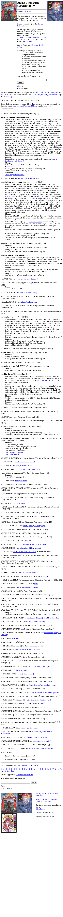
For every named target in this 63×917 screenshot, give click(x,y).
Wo (29, 11)
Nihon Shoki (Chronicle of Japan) (41, 748)
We (22, 11)
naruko (42, 704)
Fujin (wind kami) (20, 670)
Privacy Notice (41, 794)
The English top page (12, 454)
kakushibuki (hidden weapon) (30, 548)
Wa (18, 11)
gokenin (8, 196)
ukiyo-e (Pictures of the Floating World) (37, 700)
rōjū (38, 188)
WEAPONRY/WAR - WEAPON (24, 552)
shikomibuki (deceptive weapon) (34, 544)
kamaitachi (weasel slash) (27, 572)
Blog (10, 96)
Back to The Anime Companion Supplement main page (47, 800)
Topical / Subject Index (29, 765)
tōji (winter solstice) (27, 674)
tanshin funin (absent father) (37, 737)
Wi (26, 11)
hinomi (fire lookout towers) (27, 292)
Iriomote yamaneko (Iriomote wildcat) (26, 650)
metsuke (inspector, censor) (22, 465)
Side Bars (30, 41)
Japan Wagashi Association (14, 175)
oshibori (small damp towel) (25, 462)
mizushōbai (21, 503)
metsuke (37, 196)
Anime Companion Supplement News (44, 94)
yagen (36, 584)
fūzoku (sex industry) (47, 380)
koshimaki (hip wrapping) (42, 741)
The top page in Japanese (14, 452)
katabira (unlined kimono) (35, 622)
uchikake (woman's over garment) (47, 692)
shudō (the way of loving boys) (27, 279)
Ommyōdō (27, 540)
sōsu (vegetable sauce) (29, 728)
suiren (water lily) (21, 481)
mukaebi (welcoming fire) (29, 587)
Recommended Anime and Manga (25, 106)
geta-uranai (45, 576)
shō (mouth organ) (43, 666)
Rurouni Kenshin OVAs (24, 775)
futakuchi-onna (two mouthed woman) (42, 685)
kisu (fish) (15, 638)
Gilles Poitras (40, 809)
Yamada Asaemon (35, 222)
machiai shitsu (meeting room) (28, 178)
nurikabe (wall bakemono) (29, 302)
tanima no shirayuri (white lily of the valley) (43, 618)
